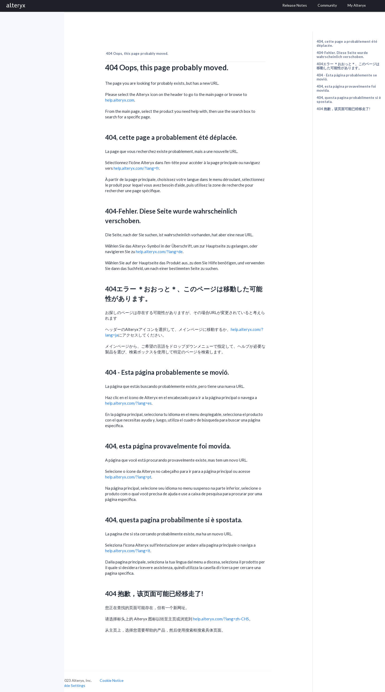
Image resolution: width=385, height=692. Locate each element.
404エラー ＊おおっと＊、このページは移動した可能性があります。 (348, 66)
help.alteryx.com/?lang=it (140, 547)
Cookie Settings (84, 682)
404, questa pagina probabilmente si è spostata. (349, 99)
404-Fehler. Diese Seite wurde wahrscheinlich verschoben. (342, 55)
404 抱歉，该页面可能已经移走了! (343, 109)
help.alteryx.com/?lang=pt (141, 473)
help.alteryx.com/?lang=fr (149, 165)
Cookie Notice (124, 677)
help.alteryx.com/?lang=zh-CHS (233, 615)
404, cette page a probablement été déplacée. (347, 43)
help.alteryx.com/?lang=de (171, 248)
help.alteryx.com (132, 97)
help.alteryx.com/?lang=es (141, 400)
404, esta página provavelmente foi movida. (346, 88)
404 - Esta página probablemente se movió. (347, 77)
